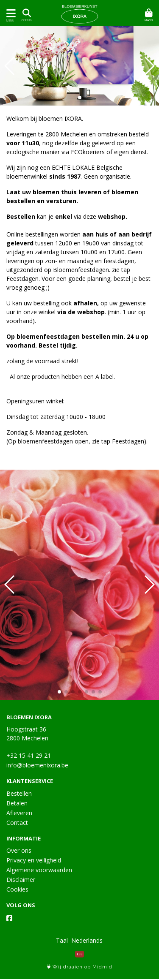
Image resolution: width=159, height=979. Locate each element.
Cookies (17, 889)
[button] (79, 97)
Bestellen (19, 793)
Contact (17, 823)
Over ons (18, 850)
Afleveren (19, 813)
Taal (62, 940)
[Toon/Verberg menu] (9, 13)
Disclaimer (20, 880)
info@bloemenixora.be (37, 765)
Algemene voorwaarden (39, 870)
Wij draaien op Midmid (79, 967)
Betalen (17, 803)
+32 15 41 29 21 (28, 755)
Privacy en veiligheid (33, 860)
